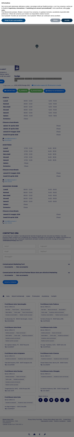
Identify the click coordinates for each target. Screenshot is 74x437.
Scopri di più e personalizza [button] (13, 20)
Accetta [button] (66, 20)
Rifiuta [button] (55, 20)
